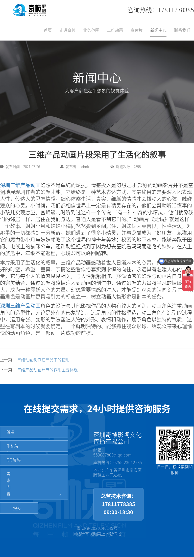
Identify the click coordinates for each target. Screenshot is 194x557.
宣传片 (137, 30)
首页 (48, 30)
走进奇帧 (67, 30)
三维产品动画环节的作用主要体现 (47, 370)
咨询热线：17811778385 (161, 10)
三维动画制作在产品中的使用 (43, 360)
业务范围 (91, 30)
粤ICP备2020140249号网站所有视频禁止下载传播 (97, 531)
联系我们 (182, 30)
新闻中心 (158, 30)
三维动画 (115, 30)
